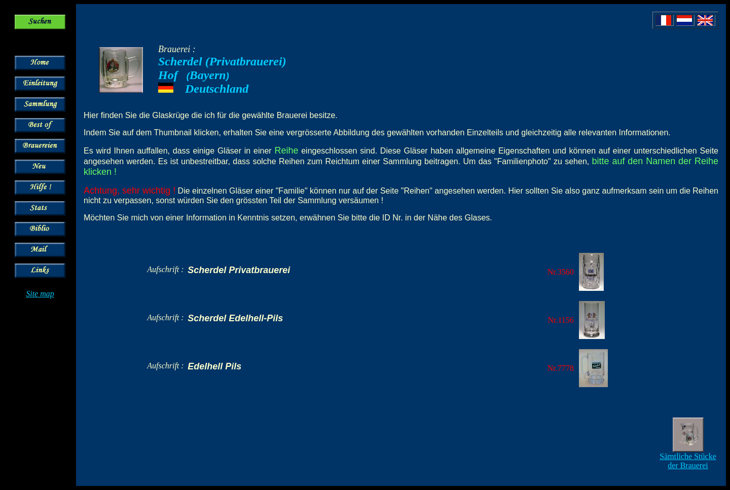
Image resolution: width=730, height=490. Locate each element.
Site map (40, 293)
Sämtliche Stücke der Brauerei (688, 461)
